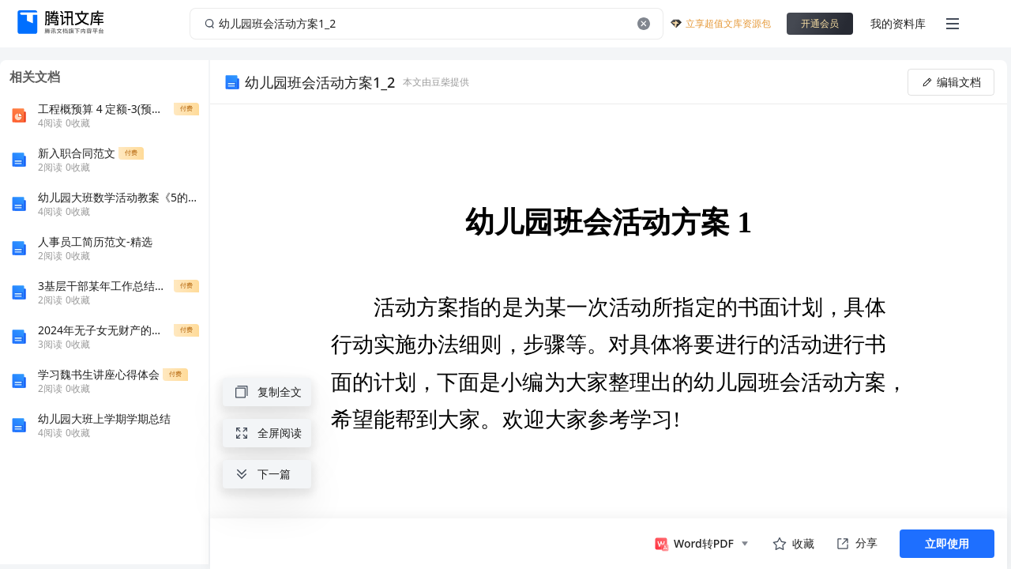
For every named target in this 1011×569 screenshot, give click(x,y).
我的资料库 (898, 23)
